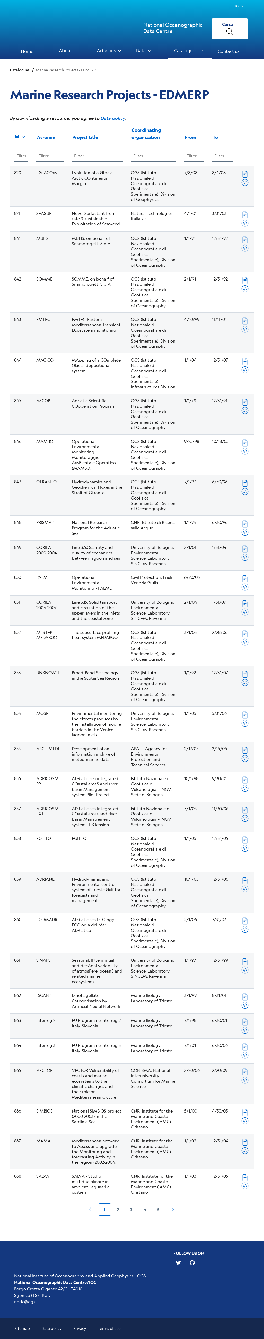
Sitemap (22, 1328)
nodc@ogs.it (26, 1301)
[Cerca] (230, 28)
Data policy (113, 118)
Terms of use (109, 1328)
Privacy (79, 1328)
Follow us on (188, 1253)
